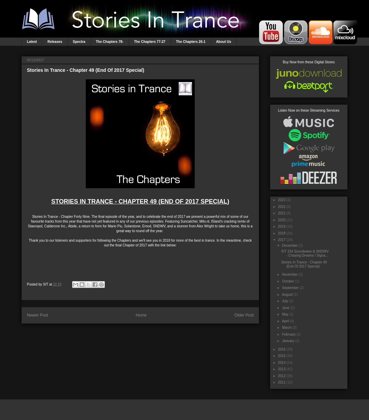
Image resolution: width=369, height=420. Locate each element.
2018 (281, 233)
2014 (281, 363)
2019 (281, 226)
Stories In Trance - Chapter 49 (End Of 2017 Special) (304, 264)
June (285, 308)
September (290, 288)
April (285, 321)
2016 (281, 349)
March (286, 327)
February (288, 334)
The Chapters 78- (110, 42)
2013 (281, 369)
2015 (281, 356)
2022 (281, 207)
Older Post (244, 315)
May (285, 314)
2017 (281, 240)
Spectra (79, 42)
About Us (223, 42)
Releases (54, 42)
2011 (281, 382)
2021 (281, 213)
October (288, 281)
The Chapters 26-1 (191, 42)
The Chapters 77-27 (149, 42)
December (290, 245)
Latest (32, 42)
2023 (281, 200)
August (287, 294)
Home (141, 315)
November (290, 274)
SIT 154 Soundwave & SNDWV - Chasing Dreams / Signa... (304, 253)
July (285, 301)
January (288, 341)
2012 (281, 376)
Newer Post (37, 315)
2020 (281, 220)
